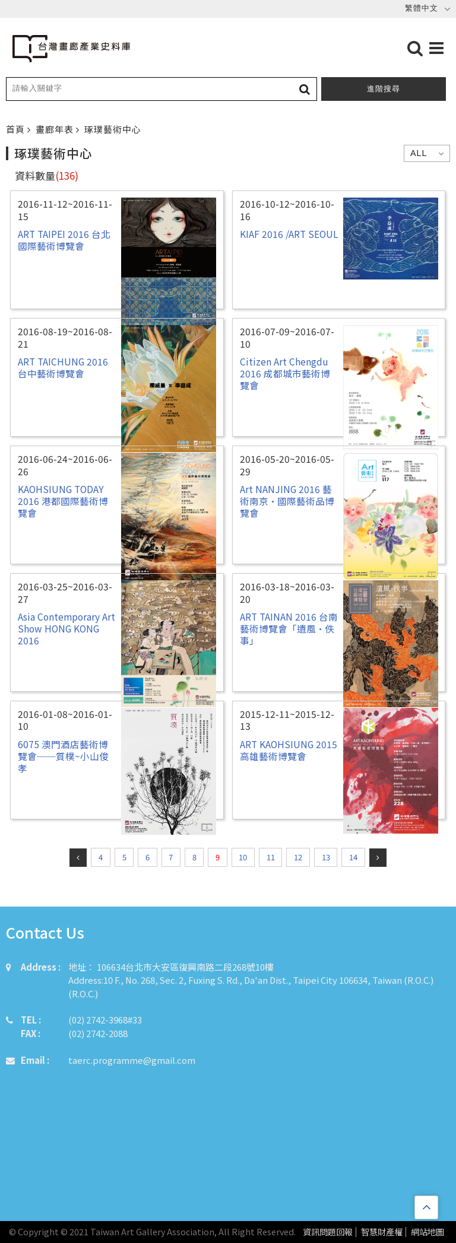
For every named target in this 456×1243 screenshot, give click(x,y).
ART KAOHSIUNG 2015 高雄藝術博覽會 (288, 749)
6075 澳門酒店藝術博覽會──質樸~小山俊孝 (63, 756)
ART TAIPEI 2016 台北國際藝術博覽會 (64, 239)
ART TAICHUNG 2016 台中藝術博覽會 (63, 367)
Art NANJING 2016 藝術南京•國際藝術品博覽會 (287, 501)
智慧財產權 (382, 1232)
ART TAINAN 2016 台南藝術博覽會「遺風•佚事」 (289, 628)
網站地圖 (427, 1232)
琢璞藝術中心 (112, 129)
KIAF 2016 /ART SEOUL (289, 233)
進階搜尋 (383, 88)
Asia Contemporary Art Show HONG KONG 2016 (66, 628)
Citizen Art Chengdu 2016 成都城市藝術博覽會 (285, 373)
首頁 (16, 129)
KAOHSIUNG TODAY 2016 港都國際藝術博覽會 (63, 501)
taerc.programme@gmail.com (131, 1060)
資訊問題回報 (328, 1232)
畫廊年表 (56, 129)
